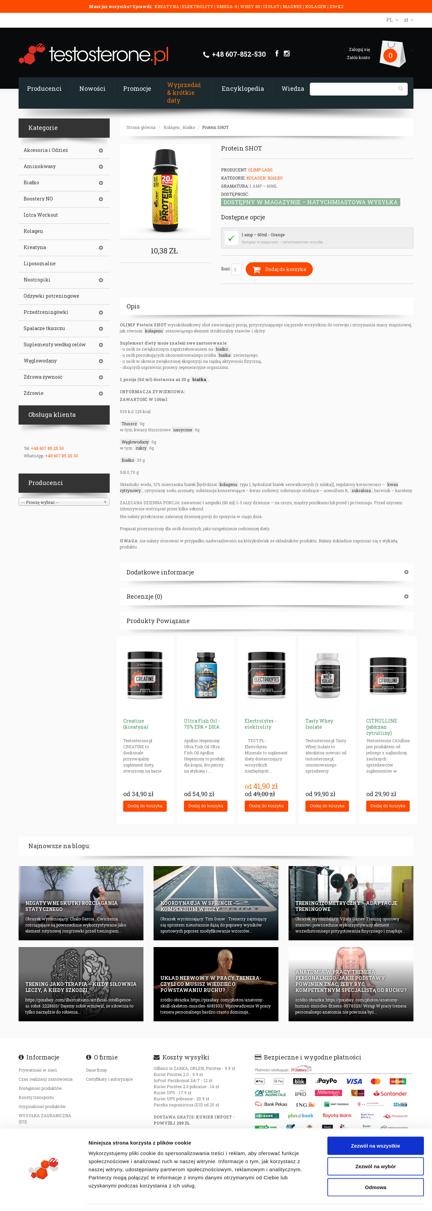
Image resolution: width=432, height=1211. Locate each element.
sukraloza (361, 490)
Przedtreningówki (46, 312)
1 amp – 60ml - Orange (263, 234)
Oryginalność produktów (42, 1106)
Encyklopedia (243, 88)
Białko (189, 127)
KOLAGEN (316, 6)
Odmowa (375, 1167)
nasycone (182, 429)
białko (222, 349)
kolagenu (154, 330)
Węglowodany (135, 442)
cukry (141, 448)
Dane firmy (96, 1070)
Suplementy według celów (55, 344)
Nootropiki (37, 279)
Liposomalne (40, 263)
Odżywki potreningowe (51, 296)
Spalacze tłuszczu (44, 328)
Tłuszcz (129, 423)
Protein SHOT (215, 127)
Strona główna (141, 127)
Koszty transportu (36, 1097)
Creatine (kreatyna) (135, 724)
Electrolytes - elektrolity (260, 724)
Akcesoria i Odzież (46, 150)
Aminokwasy (40, 166)
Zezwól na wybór (375, 1147)
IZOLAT (271, 6)
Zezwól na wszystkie (375, 1126)
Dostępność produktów (40, 1088)
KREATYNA (167, 6)
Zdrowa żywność (43, 377)
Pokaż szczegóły (360, 1198)
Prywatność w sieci (38, 1070)
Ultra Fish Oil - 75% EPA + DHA (202, 724)
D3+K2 (336, 6)
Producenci (44, 88)
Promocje (137, 88)
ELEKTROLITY (197, 6)
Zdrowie (34, 393)
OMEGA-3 (227, 6)
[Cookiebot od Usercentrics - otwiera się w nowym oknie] (43, 1198)
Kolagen (172, 127)
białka (225, 355)
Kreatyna (35, 247)
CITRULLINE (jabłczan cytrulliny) (381, 727)
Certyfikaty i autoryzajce (109, 1079)
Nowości (92, 88)
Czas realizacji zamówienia (46, 1079)
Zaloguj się (359, 49)
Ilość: (231, 269)
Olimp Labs (260, 169)
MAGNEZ (292, 6)
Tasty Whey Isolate (319, 724)
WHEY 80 (250, 6)
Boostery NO (38, 198)
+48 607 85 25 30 (47, 448)
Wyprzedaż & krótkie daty (184, 92)
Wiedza (292, 88)
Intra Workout (41, 215)
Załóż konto (358, 57)
